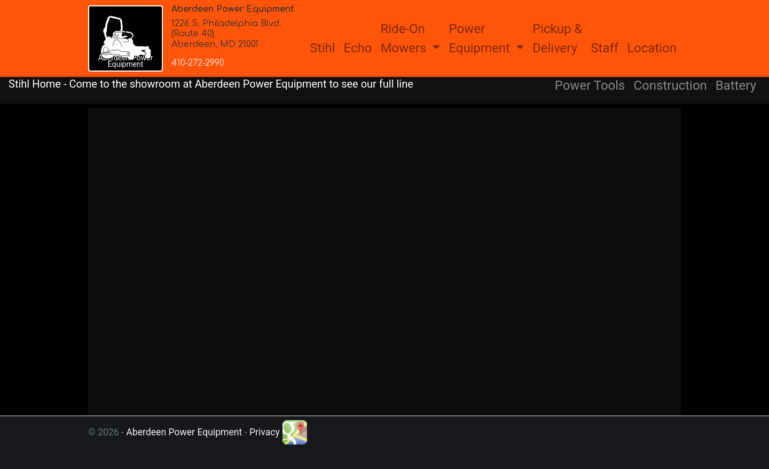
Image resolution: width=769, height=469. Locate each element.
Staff (604, 48)
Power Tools (590, 85)
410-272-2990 (197, 63)
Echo (358, 48)
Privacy (264, 432)
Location (652, 48)
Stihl (322, 48)
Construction (670, 85)
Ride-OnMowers (404, 38)
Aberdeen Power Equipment (184, 432)
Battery (736, 85)
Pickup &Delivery (557, 38)
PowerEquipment (481, 38)
